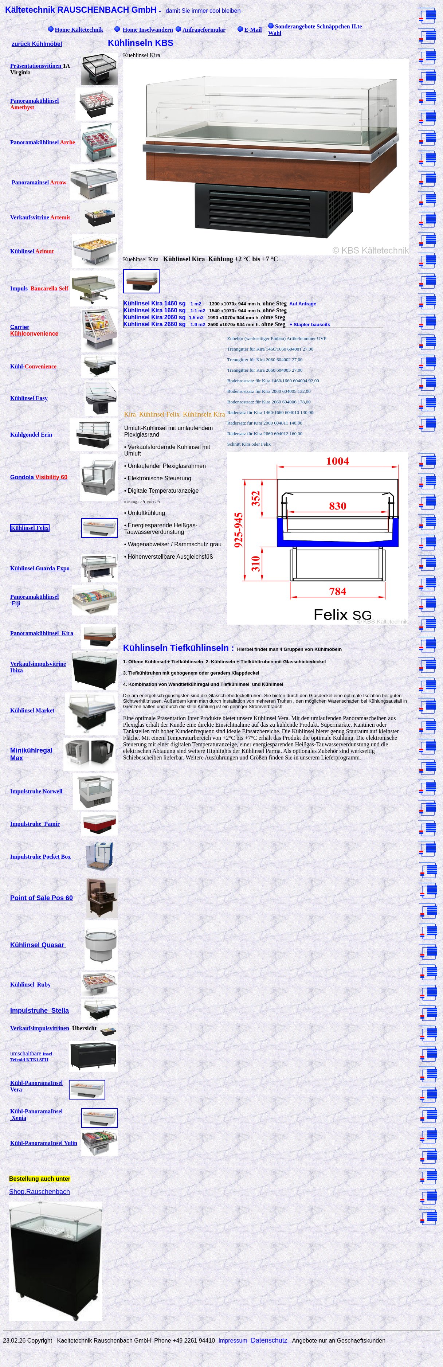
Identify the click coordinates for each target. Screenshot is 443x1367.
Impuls (39, 288)
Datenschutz (270, 1340)
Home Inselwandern (148, 30)
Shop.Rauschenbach (39, 1191)
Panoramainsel (39, 182)
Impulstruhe (37, 791)
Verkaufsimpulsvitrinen (39, 1028)
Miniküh (22, 750)
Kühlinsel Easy (29, 398)
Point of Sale (41, 898)
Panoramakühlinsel (41, 633)
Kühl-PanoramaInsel (43, 1143)
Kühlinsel (32, 251)
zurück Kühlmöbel (37, 44)
